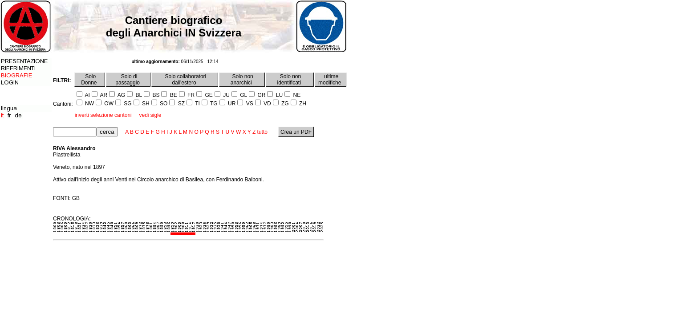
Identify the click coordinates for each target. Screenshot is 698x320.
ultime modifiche (330, 79)
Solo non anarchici (242, 79)
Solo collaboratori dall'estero (184, 79)
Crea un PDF (296, 132)
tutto (262, 132)
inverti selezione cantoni (103, 115)
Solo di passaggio (128, 79)
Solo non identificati (290, 79)
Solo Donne (89, 79)
